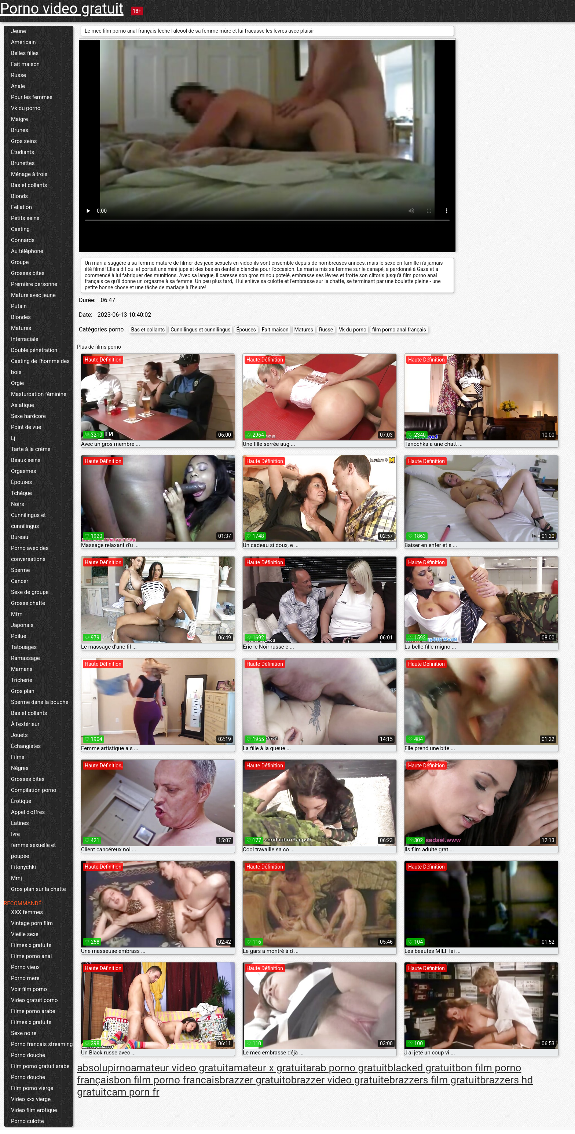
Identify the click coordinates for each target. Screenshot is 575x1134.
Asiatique (22, 405)
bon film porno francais (167, 1080)
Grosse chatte (28, 603)
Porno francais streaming (42, 1044)
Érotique (21, 801)
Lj (13, 438)
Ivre (15, 834)
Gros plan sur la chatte (38, 889)
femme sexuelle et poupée (33, 850)
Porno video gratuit (62, 8)
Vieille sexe (25, 934)
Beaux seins (25, 460)
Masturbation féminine (38, 394)
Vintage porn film (32, 923)
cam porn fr (132, 1092)
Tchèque (21, 493)
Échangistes (26, 746)
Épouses (21, 482)
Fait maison (25, 64)
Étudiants (22, 152)
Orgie (17, 383)
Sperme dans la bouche (39, 702)
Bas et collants (29, 185)
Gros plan (22, 691)
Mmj (16, 878)
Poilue (18, 636)
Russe (18, 75)
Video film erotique (34, 1110)
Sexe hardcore (28, 416)
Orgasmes (23, 471)
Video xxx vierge (31, 1099)
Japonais (22, 625)
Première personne (34, 284)
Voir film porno (29, 989)
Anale (18, 86)
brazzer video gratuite (340, 1080)
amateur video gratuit (179, 1068)
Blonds (19, 196)
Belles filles (25, 53)
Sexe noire (23, 1033)
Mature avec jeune (33, 295)
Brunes (19, 130)
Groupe (20, 262)
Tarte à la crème (31, 449)
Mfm (16, 614)
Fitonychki (23, 867)
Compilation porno (33, 790)
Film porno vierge (32, 1088)
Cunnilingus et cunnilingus (28, 520)
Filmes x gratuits (31, 945)
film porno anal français (399, 330)
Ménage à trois (29, 174)
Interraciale (25, 339)
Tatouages (24, 647)
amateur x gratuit (267, 1068)
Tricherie (21, 680)
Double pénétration (34, 350)
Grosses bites (27, 273)
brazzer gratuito (255, 1080)
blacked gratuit (421, 1068)
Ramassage (25, 658)
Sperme (20, 570)
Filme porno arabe (33, 1011)
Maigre (19, 119)
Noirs (17, 504)
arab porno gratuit (347, 1068)
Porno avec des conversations (29, 553)
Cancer (19, 581)
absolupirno (104, 1068)
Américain (23, 42)
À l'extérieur (25, 724)
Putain (19, 306)
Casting (20, 229)
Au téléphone (27, 251)
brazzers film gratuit (434, 1080)
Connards (22, 240)
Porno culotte (27, 1121)
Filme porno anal (31, 956)
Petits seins (25, 218)
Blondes (21, 317)
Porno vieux (25, 967)
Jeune (18, 31)
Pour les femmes (31, 97)
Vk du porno (25, 108)
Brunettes (22, 163)
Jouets (19, 735)
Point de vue (26, 427)
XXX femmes (27, 912)
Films (17, 757)
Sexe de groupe (30, 592)
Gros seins (24, 141)
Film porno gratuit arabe (40, 1066)
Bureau (19, 537)
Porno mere (25, 978)
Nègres (20, 768)
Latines (20, 823)
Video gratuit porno (34, 1000)
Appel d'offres (28, 812)
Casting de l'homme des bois (40, 366)
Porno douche (28, 1055)
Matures (21, 328)
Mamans (22, 669)
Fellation (21, 207)
